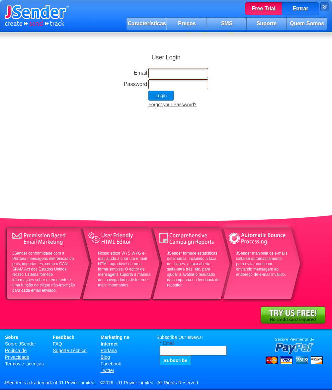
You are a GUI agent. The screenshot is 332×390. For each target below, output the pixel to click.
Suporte (267, 23)
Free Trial (263, 8)
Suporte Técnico (70, 350)
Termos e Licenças (24, 363)
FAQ (57, 344)
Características (147, 23)
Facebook (111, 363)
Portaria (109, 350)
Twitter (107, 370)
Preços (187, 23)
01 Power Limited (76, 382)
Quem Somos (307, 23)
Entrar (300, 8)
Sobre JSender (20, 344)
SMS (227, 23)
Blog (105, 357)
